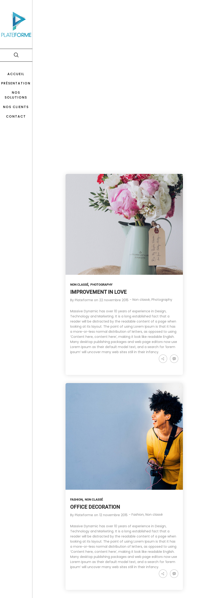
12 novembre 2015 (113, 515)
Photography (101, 284)
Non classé (79, 284)
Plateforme (84, 300)
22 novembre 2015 (113, 300)
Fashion (76, 499)
